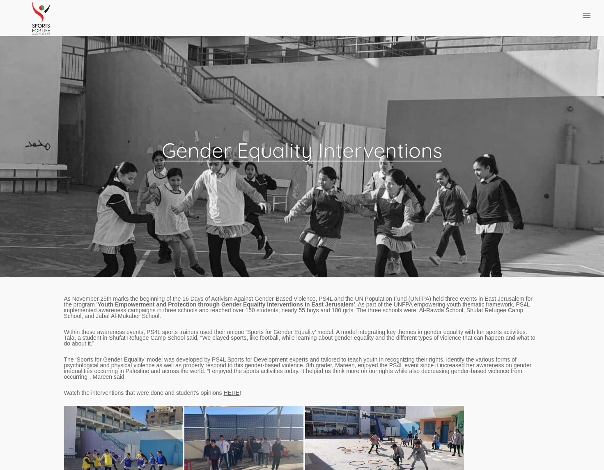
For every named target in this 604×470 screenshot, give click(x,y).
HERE (231, 392)
